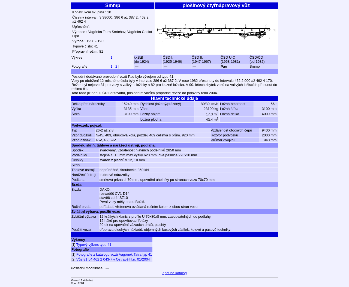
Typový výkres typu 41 (94, 245)
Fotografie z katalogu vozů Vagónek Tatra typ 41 (114, 254)
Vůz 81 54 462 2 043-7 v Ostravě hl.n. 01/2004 (113, 259)
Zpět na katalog (174, 273)
